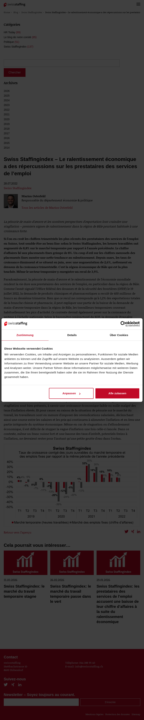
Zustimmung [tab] (25, 335)
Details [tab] (72, 335)
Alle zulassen (117, 393)
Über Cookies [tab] (119, 335)
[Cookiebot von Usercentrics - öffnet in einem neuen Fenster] (123, 324)
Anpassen (71, 393)
